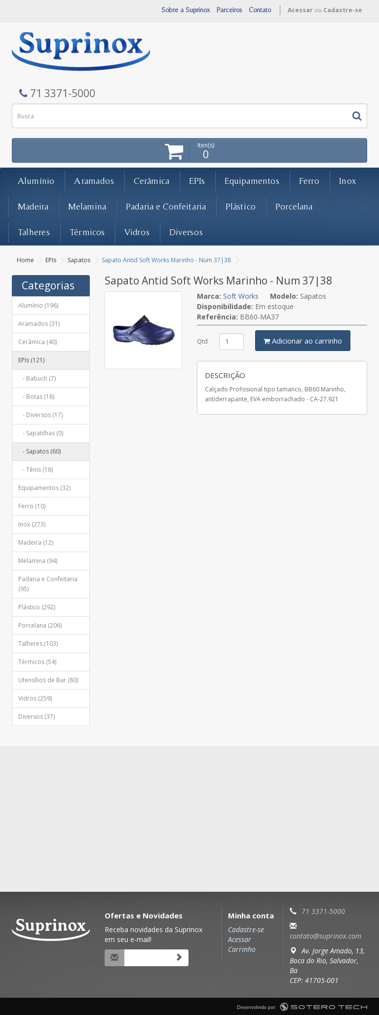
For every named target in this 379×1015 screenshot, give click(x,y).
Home (25, 260)
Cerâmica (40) (37, 342)
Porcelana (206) (40, 625)
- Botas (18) (36, 396)
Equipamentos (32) (44, 488)
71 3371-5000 (323, 911)
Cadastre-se (342, 10)
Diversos (186, 232)
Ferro (309, 180)
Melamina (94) (37, 561)
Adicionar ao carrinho (303, 341)
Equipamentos (252, 180)
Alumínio (36, 180)
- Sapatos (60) (39, 451)
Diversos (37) (36, 716)
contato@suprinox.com (325, 936)
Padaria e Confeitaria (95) (47, 584)
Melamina (87, 206)
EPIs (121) (31, 360)
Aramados (94, 180)
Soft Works (241, 296)
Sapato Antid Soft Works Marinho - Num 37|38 (166, 260)
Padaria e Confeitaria (166, 206)
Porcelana (293, 206)
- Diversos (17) (40, 415)
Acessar (300, 10)
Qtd (202, 341)
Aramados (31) (39, 323)
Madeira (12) (35, 542)
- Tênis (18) (35, 469)
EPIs (197, 180)
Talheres (34, 232)
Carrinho (242, 949)
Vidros (137, 232)
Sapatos (79, 260)
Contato (260, 10)
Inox (347, 180)
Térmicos (87, 232)
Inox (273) (31, 524)
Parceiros (229, 10)
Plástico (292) (36, 607)
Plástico (241, 206)
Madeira (33, 206)
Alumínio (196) (38, 305)
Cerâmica (151, 180)
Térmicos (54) (37, 662)
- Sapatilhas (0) (40, 433)
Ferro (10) (31, 506)
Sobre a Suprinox (185, 10)
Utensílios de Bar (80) (48, 680)
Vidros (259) (35, 698)
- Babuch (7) (37, 378)
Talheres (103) (38, 643)
